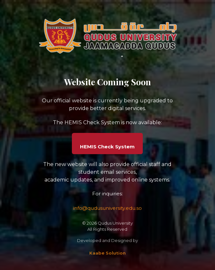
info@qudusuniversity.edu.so (107, 208)
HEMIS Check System (107, 147)
